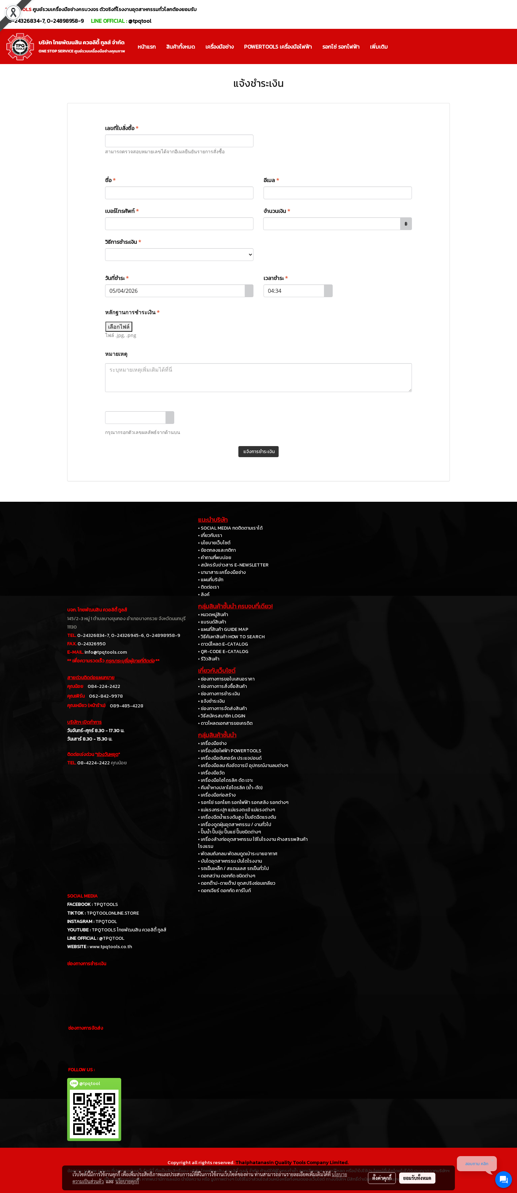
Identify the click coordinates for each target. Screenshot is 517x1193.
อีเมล (271, 180)
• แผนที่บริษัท (210, 579)
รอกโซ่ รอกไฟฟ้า (341, 47)
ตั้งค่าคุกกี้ (381, 1178)
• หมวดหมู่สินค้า (213, 614)
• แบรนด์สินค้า (212, 622)
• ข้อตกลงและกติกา (217, 550)
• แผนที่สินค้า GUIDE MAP (223, 629)
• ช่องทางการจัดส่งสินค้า (222, 708)
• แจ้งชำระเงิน (211, 701)
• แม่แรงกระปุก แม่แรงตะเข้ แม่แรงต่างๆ (236, 809)
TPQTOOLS (106, 904)
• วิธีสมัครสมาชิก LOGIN (221, 715)
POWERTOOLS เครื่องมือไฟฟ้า (278, 47)
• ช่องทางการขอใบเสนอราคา (226, 679)
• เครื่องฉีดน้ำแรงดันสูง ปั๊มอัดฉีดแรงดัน (237, 817)
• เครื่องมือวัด (211, 772)
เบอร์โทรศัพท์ (122, 211)
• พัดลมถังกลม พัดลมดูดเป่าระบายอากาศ (237, 853)
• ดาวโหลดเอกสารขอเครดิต (225, 723)
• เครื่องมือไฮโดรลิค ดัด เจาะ (225, 780)
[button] (399, 46)
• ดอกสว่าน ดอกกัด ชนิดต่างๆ (226, 875)
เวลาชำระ (276, 278)
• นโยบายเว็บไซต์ (214, 542)
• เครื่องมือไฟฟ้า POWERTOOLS (229, 750)
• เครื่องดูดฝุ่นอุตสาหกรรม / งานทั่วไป (234, 824)
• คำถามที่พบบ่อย (214, 557)
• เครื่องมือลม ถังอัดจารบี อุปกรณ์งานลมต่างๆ (243, 765)
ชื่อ (110, 180)
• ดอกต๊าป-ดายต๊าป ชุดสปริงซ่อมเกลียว (236, 883)
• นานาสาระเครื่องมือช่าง (222, 572)
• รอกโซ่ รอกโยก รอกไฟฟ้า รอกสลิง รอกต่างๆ (243, 802)
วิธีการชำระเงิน (123, 242)
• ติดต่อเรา (208, 587)
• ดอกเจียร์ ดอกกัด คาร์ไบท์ (224, 890)
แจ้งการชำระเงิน (258, 451)
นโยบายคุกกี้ (127, 1181)
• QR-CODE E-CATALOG (223, 651)
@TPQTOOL (111, 938)
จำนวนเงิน (277, 211)
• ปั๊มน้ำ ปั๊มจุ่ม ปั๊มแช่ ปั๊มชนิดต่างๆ (229, 831)
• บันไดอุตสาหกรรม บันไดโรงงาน (230, 861)
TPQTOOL (106, 921)
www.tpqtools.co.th (110, 946)
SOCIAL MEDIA (82, 896)
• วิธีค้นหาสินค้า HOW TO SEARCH (231, 636)
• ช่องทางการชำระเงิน (219, 693)
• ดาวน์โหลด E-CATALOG (223, 644)
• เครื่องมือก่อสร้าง (217, 795)
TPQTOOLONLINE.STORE (113, 913)
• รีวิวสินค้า (208, 658)
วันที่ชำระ (117, 278)
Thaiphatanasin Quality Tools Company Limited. (291, 1162)
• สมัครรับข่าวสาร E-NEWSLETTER (233, 564)
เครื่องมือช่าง (219, 47)
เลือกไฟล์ (119, 326)
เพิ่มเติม (379, 47)
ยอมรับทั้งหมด (417, 1178)
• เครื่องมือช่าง (212, 743)
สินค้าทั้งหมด (180, 47)
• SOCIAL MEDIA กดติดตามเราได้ (230, 528)
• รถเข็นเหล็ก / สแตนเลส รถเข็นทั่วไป (233, 868)
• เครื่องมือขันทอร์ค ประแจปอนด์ (230, 758)
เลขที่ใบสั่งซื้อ (122, 128)
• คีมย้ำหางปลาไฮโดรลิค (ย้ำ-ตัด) (230, 787)
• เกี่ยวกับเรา (210, 535)
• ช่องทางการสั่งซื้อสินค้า (222, 686)
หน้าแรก (147, 47)
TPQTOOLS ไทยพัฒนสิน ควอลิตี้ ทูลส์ (129, 929)
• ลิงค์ (203, 594)
